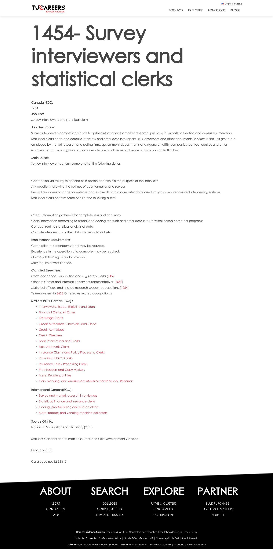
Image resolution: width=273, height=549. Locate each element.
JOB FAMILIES (163, 509)
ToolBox (176, 10)
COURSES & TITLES (109, 509)
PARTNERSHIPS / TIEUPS (218, 509)
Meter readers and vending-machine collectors (73, 413)
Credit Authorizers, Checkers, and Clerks (68, 324)
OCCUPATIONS (163, 515)
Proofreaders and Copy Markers (62, 370)
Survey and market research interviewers (68, 395)
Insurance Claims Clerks (56, 358)
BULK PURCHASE (217, 503)
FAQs (55, 515)
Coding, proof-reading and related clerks (69, 407)
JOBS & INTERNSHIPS (109, 515)
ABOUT (55, 503)
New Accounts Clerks (54, 347)
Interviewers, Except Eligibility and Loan (67, 306)
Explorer (195, 10)
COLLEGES (109, 503)
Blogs (235, 10)
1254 (124, 287)
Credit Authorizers (51, 329)
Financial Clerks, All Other (57, 312)
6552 (118, 282)
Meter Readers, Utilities (55, 375)
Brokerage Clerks (51, 318)
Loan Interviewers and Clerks (59, 341)
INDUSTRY (217, 515)
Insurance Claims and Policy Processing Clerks (72, 352)
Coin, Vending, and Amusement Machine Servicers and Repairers (86, 381)
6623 (60, 293)
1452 (111, 276)
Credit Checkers (50, 335)
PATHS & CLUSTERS (163, 503)
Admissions (216, 10)
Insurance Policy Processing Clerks (63, 364)
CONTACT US (55, 509)
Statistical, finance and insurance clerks (67, 401)
